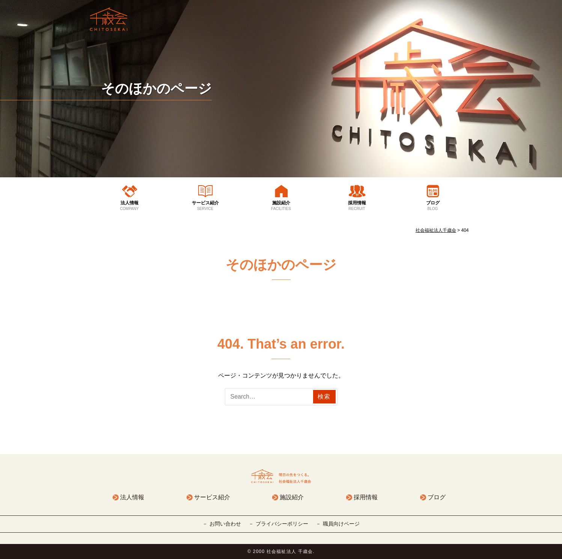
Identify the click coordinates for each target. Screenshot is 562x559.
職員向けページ (341, 524)
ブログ (433, 206)
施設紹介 (281, 206)
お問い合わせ (225, 524)
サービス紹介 (205, 206)
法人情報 (129, 206)
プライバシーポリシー (282, 524)
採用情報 (357, 206)
